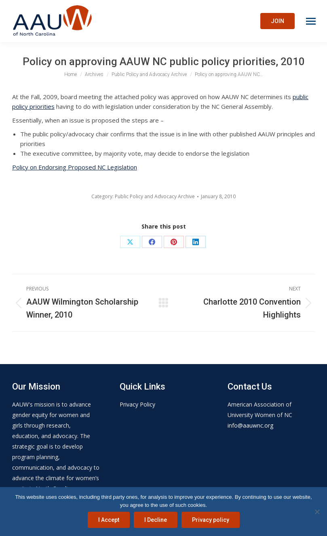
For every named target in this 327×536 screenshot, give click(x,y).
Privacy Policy (137, 404)
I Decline (155, 520)
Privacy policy (210, 520)
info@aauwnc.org (250, 425)
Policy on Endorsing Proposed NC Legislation (74, 167)
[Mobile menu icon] (311, 21)
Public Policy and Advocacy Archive (155, 196)
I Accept (108, 520)
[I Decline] (317, 512)
